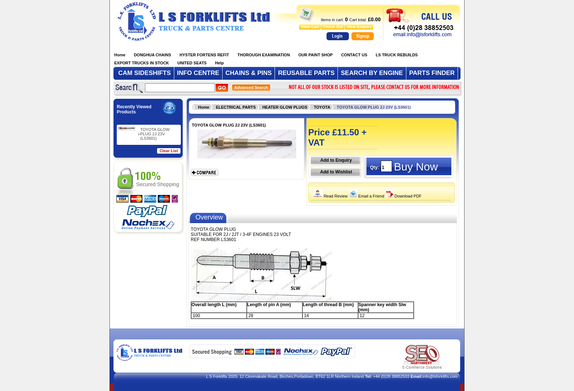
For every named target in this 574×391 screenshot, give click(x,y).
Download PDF (403, 196)
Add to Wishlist (336, 171)
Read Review (329, 196)
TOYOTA (322, 107)
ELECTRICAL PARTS (236, 107)
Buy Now (416, 167)
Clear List (169, 150)
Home (203, 107)
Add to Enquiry (336, 160)
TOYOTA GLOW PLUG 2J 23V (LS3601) (154, 133)
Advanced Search (251, 87)
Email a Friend (366, 196)
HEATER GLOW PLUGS (285, 107)
